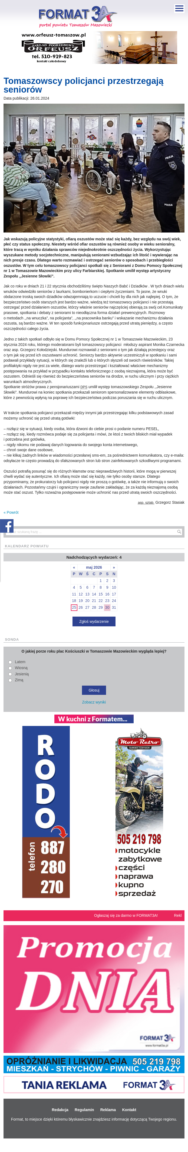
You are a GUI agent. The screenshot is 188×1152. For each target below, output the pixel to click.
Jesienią (22, 674)
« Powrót (11, 512)
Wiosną (21, 668)
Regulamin (84, 1110)
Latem (20, 662)
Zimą (19, 680)
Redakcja (60, 1110)
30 (107, 607)
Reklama (108, 1110)
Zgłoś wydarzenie (94, 621)
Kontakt (129, 1110)
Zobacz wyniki (94, 702)
